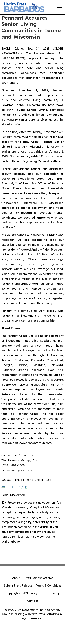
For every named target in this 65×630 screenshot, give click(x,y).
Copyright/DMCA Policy (21, 593)
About (16, 578)
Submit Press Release (18, 585)
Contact (32, 601)
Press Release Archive (38, 578)
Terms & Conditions (48, 585)
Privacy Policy (50, 593)
